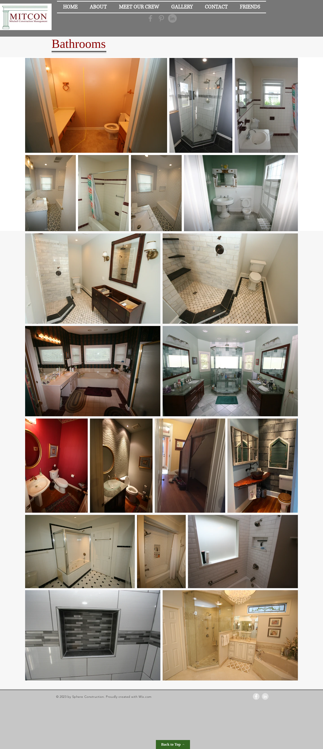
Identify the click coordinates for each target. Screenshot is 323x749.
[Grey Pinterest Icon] (161, 18)
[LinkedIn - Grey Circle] (172, 18)
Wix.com (145, 697)
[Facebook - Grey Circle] (256, 696)
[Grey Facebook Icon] (150, 18)
